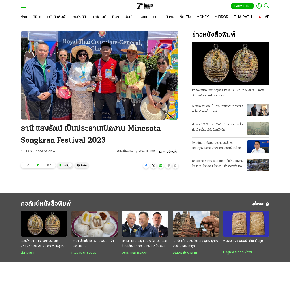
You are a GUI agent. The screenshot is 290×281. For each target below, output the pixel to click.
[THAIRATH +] (245, 17)
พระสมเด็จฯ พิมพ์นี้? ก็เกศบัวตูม (243, 241)
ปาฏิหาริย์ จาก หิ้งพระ (238, 253)
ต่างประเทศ (147, 152)
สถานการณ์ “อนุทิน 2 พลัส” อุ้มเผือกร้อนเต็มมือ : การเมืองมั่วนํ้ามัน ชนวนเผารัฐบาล (144, 244)
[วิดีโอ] (37, 17)
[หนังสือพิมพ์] (56, 17)
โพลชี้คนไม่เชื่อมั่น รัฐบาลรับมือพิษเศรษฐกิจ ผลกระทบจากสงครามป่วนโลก (216, 145)
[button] (146, 166)
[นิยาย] (169, 17)
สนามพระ (27, 253)
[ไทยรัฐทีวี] (78, 17)
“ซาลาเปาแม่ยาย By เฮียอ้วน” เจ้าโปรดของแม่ (92, 244)
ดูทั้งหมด (260, 204)
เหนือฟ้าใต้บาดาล (185, 253)
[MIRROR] (221, 17)
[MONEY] (203, 17)
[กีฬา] (115, 17)
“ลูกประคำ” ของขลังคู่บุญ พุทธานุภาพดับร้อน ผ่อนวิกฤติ (195, 244)
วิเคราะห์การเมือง (134, 253)
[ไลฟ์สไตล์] (99, 17)
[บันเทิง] (130, 17)
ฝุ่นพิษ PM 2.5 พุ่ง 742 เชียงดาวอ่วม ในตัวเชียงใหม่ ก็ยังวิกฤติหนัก (217, 127)
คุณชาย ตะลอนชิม (83, 253)
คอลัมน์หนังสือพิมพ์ (47, 203)
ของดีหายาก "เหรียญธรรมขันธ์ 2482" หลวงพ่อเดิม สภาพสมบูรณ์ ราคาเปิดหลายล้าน (228, 93)
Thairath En (242, 6)
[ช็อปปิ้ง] (185, 17)
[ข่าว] (24, 17)
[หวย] (156, 17)
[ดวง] (143, 17)
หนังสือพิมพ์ (125, 152)
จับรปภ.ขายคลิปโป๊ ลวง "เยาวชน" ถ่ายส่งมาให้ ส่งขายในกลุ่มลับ (217, 109)
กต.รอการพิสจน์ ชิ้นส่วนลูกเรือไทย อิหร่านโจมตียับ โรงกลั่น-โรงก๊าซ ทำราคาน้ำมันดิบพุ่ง (218, 164)
